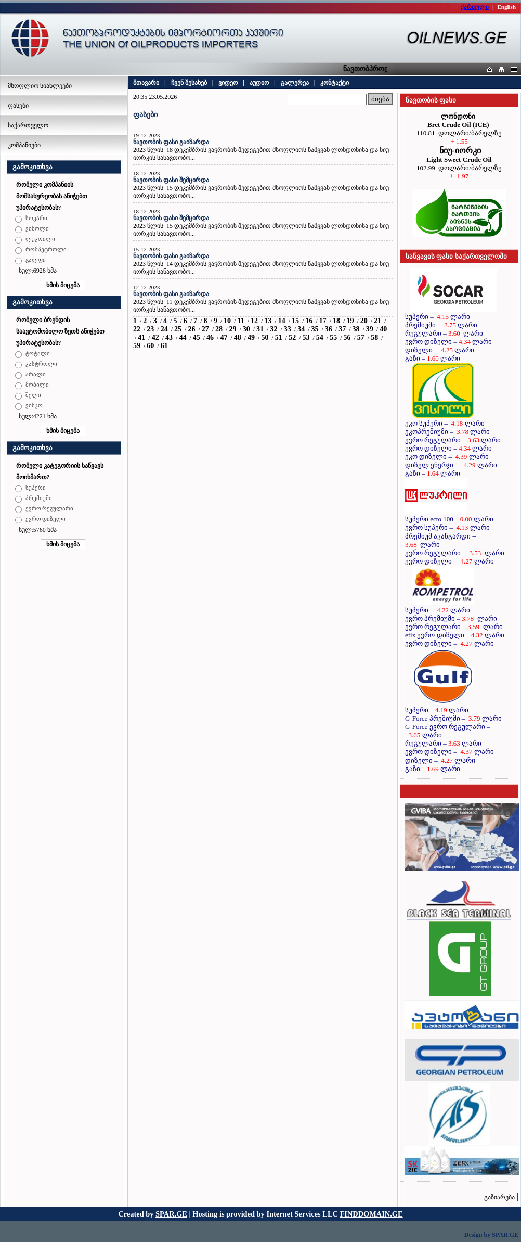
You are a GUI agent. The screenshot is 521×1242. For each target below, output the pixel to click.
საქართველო (28, 125)
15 (295, 321)
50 (264, 337)
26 (191, 329)
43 (169, 337)
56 (347, 337)
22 (136, 329)
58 (374, 337)
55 (333, 337)
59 (136, 346)
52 (292, 337)
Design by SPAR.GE (491, 1234)
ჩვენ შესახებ (189, 82)
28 (219, 329)
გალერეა (295, 82)
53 (305, 337)
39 (369, 329)
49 (251, 337)
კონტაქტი (334, 82)
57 (360, 337)
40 (383, 329)
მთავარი (146, 82)
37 (342, 329)
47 (223, 337)
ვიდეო (228, 82)
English (507, 7)
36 (328, 329)
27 (205, 329)
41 (141, 337)
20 (364, 321)
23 (150, 329)
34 (301, 329)
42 (155, 337)
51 (278, 337)
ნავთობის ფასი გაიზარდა (171, 142)
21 (377, 321)
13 (267, 321)
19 (350, 321)
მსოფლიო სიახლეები (40, 85)
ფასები (18, 105)
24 (164, 329)
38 (356, 329)
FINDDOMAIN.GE (371, 1214)
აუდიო (259, 82)
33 (287, 329)
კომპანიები (24, 145)
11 (240, 321)
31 (260, 329)
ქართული (475, 7)
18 (336, 321)
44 (182, 337)
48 (237, 337)
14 (281, 321)
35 (314, 329)
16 (308, 321)
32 (273, 329)
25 (177, 329)
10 (227, 321)
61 (164, 346)
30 (246, 329)
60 (150, 346)
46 (210, 337)
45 (196, 337)
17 (323, 321)
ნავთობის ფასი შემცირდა (171, 180)
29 (232, 329)
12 (254, 321)
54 (319, 337)
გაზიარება (499, 1197)
